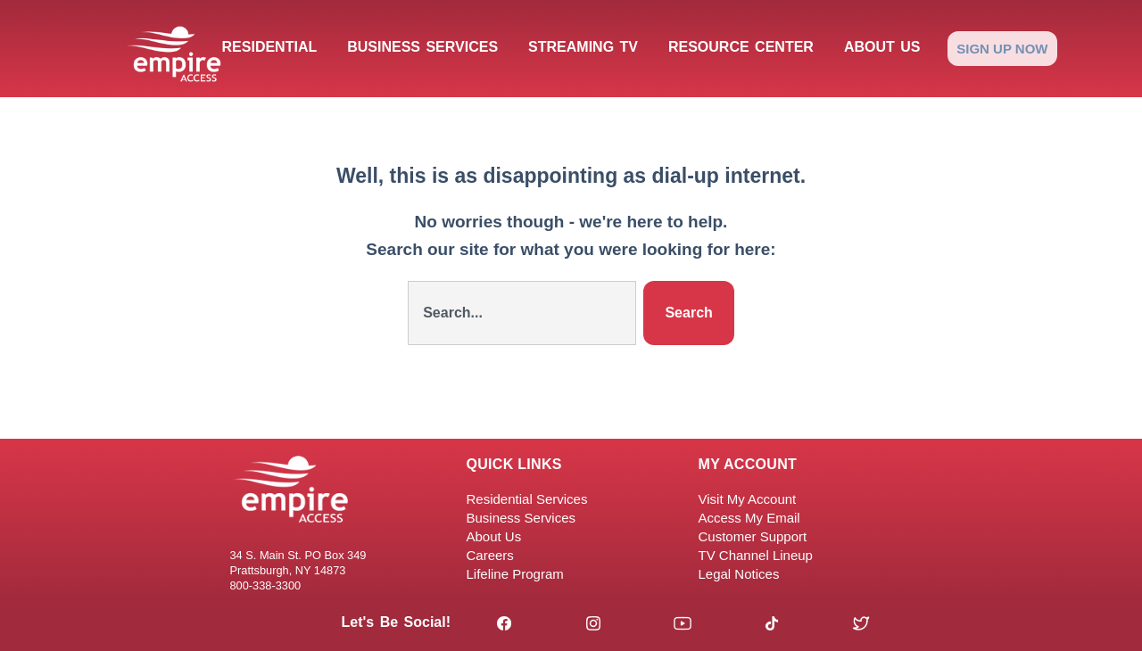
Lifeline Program (515, 573)
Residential (270, 46)
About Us (882, 46)
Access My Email (749, 517)
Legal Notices (739, 573)
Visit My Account (748, 499)
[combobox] (522, 313)
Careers (490, 555)
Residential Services (527, 499)
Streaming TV (583, 46)
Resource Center (741, 46)
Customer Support (753, 536)
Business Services (422, 46)
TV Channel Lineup (756, 555)
